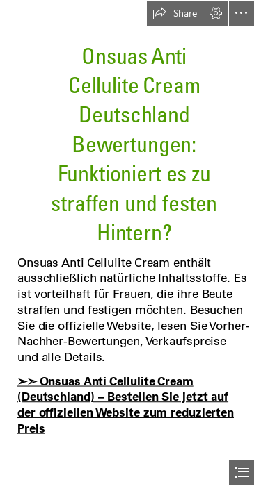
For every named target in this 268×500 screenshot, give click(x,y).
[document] (134, 250)
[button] (175, 13)
